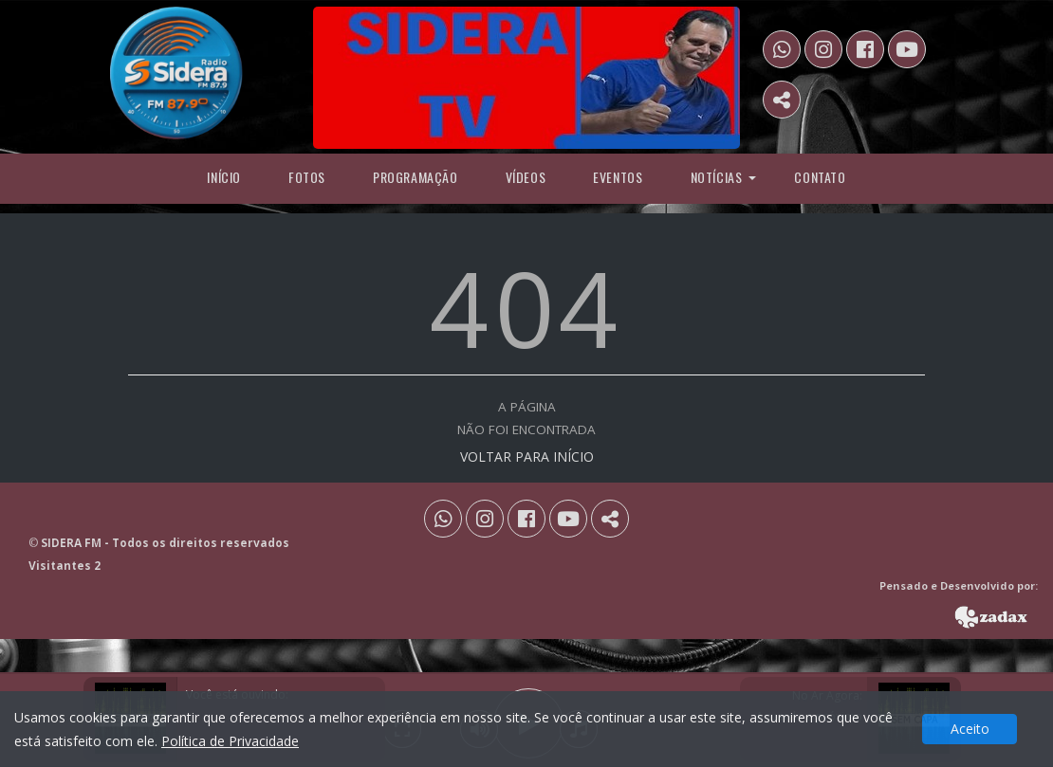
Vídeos (526, 177)
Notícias (717, 177)
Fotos (306, 177)
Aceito (970, 729)
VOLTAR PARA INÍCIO (527, 456)
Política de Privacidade (230, 741)
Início (224, 177)
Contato (819, 177)
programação (415, 177)
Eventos (617, 177)
